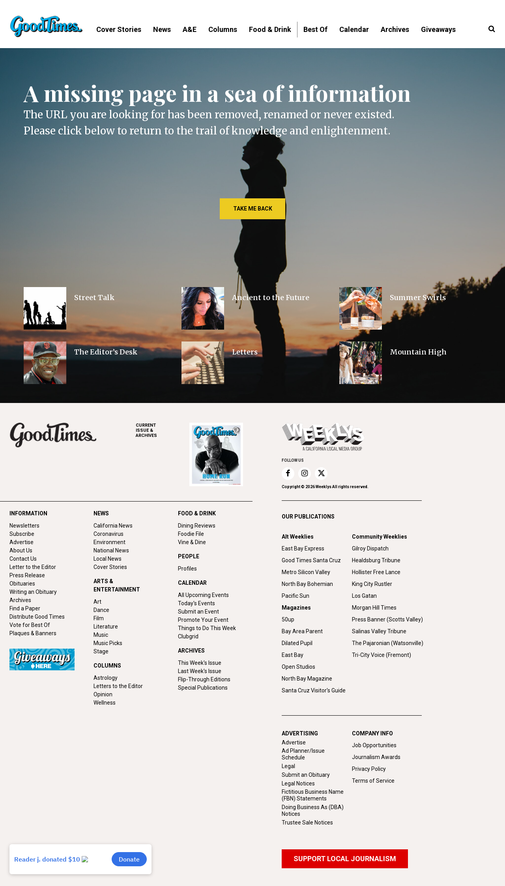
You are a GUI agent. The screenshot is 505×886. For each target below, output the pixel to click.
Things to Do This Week (207, 628)
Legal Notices (298, 783)
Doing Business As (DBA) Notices (313, 810)
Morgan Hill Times (374, 607)
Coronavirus (108, 534)
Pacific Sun (295, 596)
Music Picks (108, 643)
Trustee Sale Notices (307, 822)
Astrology (106, 678)
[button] (492, 29)
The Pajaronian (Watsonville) (387, 643)
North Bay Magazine (307, 678)
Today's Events (196, 603)
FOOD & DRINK (197, 513)
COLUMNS (107, 665)
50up (288, 619)
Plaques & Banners (32, 633)
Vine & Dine (192, 542)
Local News (108, 559)
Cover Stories (110, 567)
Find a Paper (24, 608)
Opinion (103, 694)
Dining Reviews (196, 525)
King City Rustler (372, 584)
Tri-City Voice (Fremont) (381, 655)
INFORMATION (28, 513)
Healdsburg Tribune (376, 560)
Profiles (187, 568)
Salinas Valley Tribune (379, 631)
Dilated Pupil (297, 643)
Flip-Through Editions (204, 679)
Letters (245, 351)
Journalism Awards (376, 757)
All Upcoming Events (203, 595)
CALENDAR (192, 583)
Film (99, 618)
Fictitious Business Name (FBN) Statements (313, 795)
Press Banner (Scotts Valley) (387, 619)
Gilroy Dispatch (370, 548)
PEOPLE (188, 556)
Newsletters (24, 525)
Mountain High (418, 351)
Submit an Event (198, 611)
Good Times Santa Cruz (311, 560)
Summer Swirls (418, 297)
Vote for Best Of (29, 625)
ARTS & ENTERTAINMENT (117, 585)
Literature (106, 626)
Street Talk (94, 297)
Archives (20, 600)
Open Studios (298, 667)
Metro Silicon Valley (306, 572)
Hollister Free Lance (376, 572)
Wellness (105, 702)
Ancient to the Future (270, 297)
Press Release (27, 575)
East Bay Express (303, 548)
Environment (109, 542)
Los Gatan (364, 596)
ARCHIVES (162, 430)
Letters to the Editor (118, 686)
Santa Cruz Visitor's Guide (314, 690)
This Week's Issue (199, 663)
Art (97, 602)
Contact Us (23, 559)
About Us (20, 550)
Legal (288, 766)
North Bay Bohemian (307, 584)
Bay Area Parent (302, 631)
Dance (101, 610)
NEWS (101, 513)
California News (113, 525)
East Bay (292, 655)
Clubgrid (188, 636)
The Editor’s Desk (106, 351)
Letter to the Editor (32, 567)
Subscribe (21, 534)
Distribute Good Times (37, 617)
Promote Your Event (203, 620)
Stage (101, 651)
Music (101, 635)
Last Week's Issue (199, 671)
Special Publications (203, 688)
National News (111, 550)
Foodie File (191, 534)
